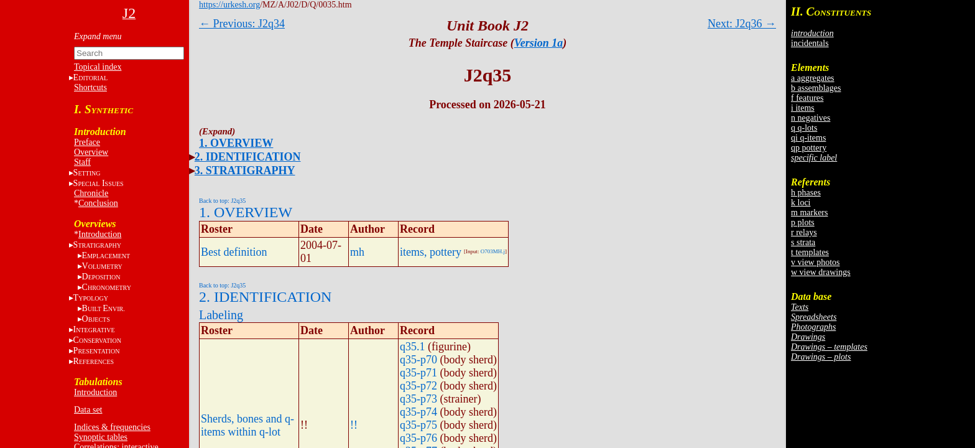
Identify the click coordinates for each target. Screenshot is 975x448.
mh (357, 252)
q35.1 (412, 346)
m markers (809, 212)
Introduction (99, 234)
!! (354, 425)
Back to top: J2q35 (222, 200)
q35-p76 (418, 438)
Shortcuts (90, 87)
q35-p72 (418, 386)
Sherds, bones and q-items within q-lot (247, 425)
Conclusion (98, 203)
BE (103, 308)
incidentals (810, 43)
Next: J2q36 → (742, 23)
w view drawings (821, 272)
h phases (806, 192)
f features (807, 98)
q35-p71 (418, 372)
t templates (810, 252)
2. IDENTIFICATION (248, 157)
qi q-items (808, 137)
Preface (87, 142)
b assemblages (816, 88)
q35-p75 (418, 425)
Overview (91, 152)
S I (98, 183)
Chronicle (91, 193)
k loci (801, 202)
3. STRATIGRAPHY (245, 170)
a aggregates (812, 78)
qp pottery (808, 147)
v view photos (815, 262)
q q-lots (804, 128)
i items (803, 108)
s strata (803, 242)
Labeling (221, 315)
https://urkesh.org (229, 4)
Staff (82, 162)
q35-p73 (418, 399)
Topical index (97, 67)
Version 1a (538, 43)
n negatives (810, 118)
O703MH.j (493, 251)
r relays (804, 232)
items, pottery (430, 252)
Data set (88, 409)
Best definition (234, 252)
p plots (803, 222)
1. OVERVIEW (236, 143)
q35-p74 (418, 412)
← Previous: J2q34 (242, 23)
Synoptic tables (100, 437)
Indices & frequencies (112, 427)
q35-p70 (418, 359)
